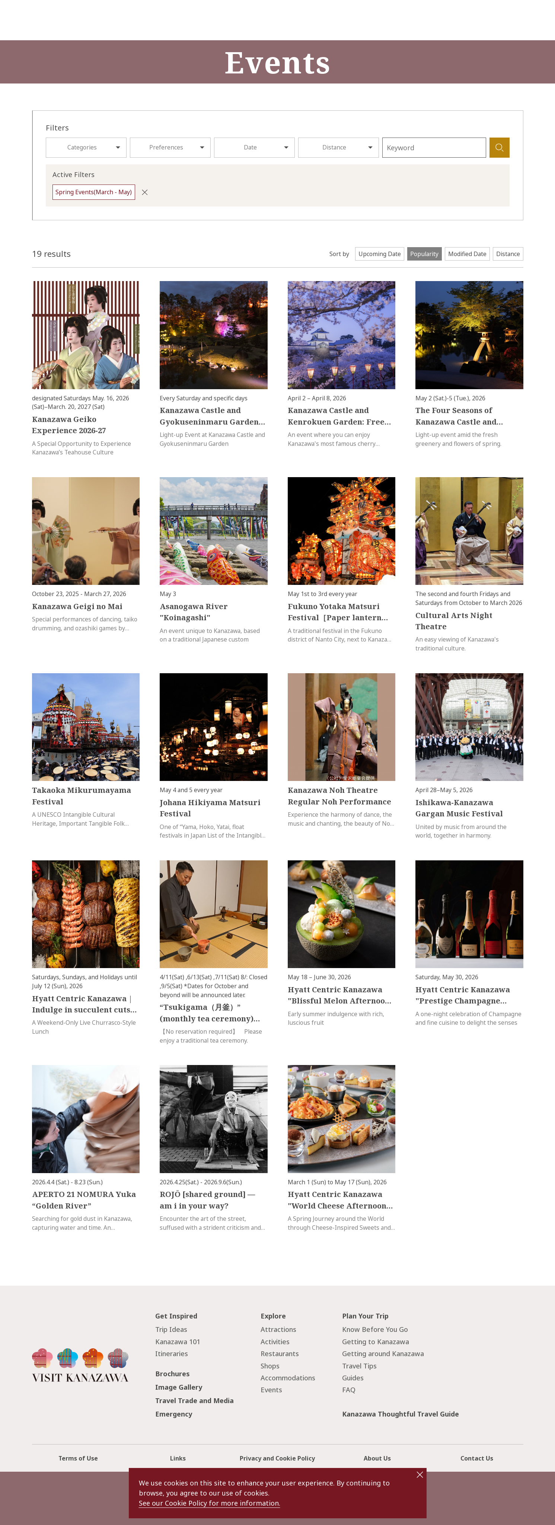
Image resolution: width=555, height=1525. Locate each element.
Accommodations (288, 1377)
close (419, 1474)
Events (271, 1389)
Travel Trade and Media (194, 1400)
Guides (353, 1377)
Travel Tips (359, 1365)
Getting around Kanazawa (383, 1353)
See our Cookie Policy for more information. (209, 1503)
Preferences (166, 147)
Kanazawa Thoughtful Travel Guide (400, 1413)
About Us (377, 1458)
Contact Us (476, 1458)
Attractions (278, 1329)
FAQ (348, 1389)
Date (250, 147)
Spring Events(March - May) (93, 192)
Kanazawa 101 (177, 1341)
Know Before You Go (375, 1329)
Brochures (172, 1373)
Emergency (173, 1413)
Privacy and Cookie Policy (277, 1458)
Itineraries (171, 1353)
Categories (82, 147)
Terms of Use (78, 1458)
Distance (334, 147)
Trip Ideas (171, 1329)
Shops (270, 1365)
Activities (275, 1341)
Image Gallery (178, 1387)
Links (178, 1458)
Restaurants (280, 1353)
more (39, 285)
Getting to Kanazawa (375, 1341)
